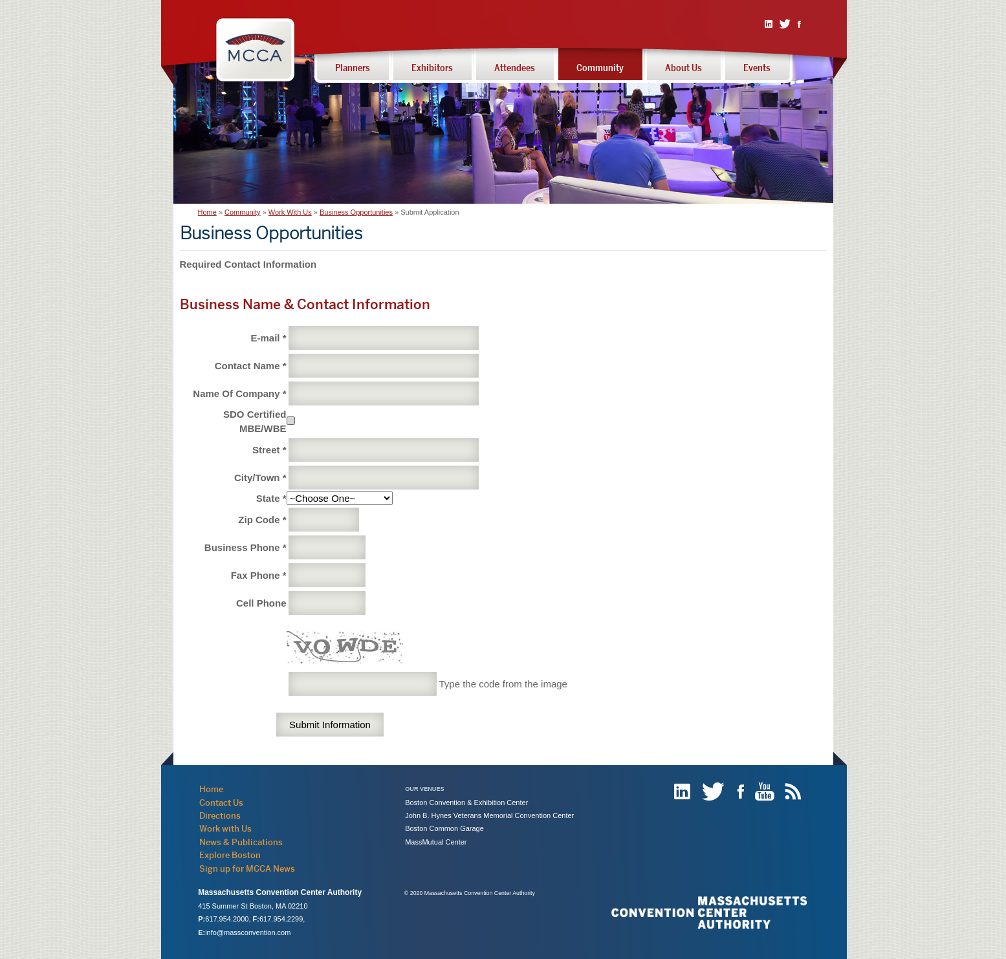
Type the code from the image (503, 683)
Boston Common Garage (444, 828)
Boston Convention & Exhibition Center (466, 802)
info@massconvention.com (247, 932)
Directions (220, 815)
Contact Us (221, 802)
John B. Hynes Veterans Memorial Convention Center (489, 815)
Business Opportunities (356, 212)
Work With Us (290, 212)
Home (207, 212)
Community (242, 212)
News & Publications (241, 842)
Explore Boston (230, 855)
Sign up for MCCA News (247, 868)
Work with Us (225, 828)
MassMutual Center (435, 842)
